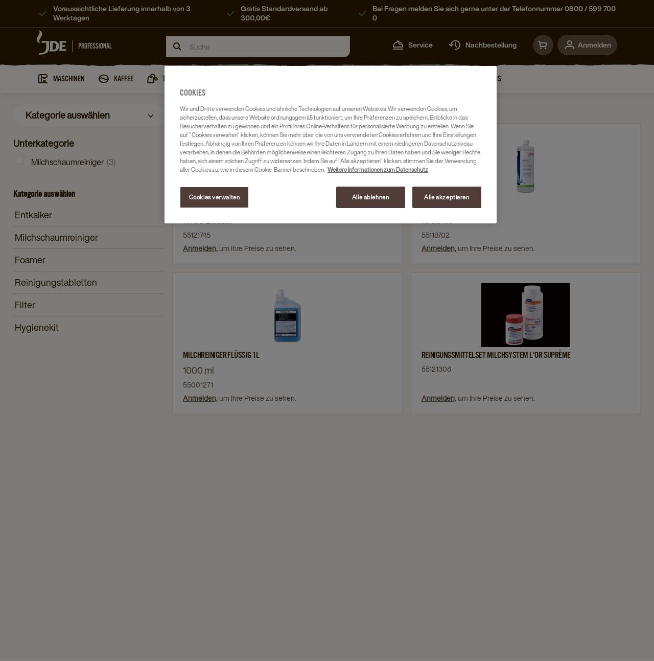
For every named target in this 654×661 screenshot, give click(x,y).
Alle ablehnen (370, 197)
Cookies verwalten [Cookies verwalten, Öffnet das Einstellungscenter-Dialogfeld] (214, 197)
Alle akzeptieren (446, 197)
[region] (331, 144)
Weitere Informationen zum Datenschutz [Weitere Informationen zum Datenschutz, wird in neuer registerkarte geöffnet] (378, 169)
